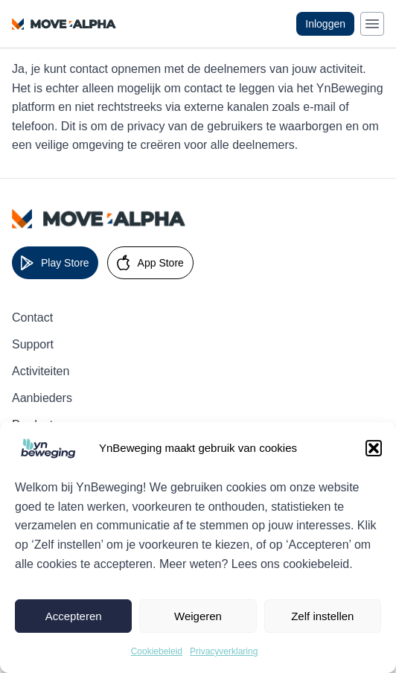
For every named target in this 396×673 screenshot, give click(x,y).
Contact (32, 317)
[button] (373, 448)
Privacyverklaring (224, 651)
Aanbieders (42, 398)
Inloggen (325, 24)
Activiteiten (40, 371)
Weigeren (198, 616)
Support (33, 344)
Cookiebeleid (156, 651)
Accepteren (73, 616)
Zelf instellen (322, 616)
